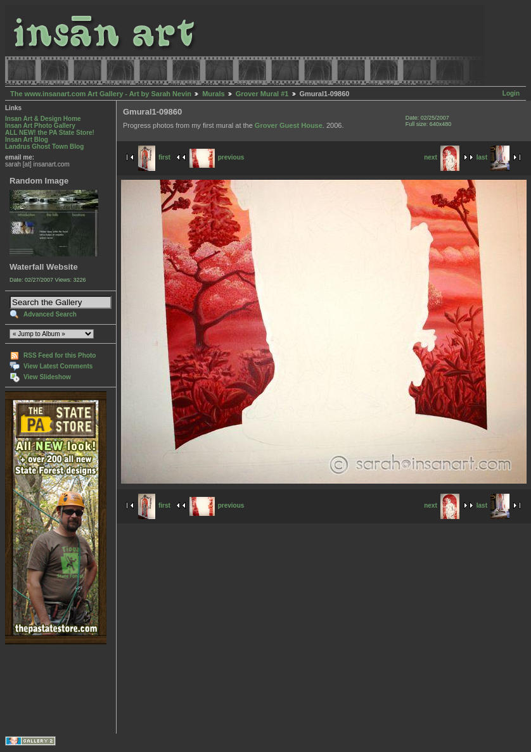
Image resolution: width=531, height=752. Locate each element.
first (154, 157)
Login (511, 93)
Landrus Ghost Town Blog (44, 146)
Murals (213, 93)
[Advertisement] (44, 689)
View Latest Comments (58, 366)
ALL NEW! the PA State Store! (49, 132)
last (493, 157)
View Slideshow (47, 376)
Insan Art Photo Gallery (40, 125)
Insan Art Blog (26, 139)
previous (217, 157)
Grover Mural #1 (262, 93)
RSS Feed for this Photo (59, 355)
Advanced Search (50, 314)
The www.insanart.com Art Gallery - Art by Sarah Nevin (100, 93)
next (441, 157)
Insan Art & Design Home (43, 118)
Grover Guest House (289, 125)
